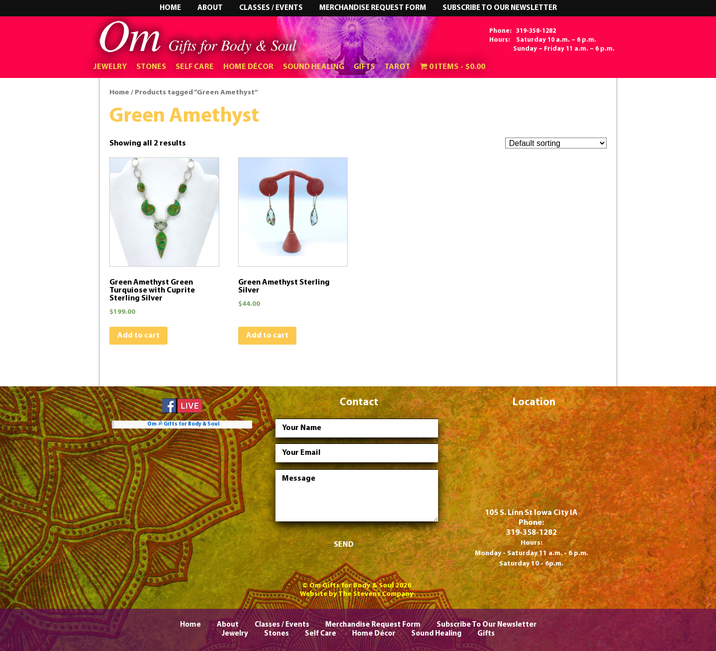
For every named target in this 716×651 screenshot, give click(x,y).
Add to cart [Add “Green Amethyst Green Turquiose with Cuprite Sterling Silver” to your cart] (138, 336)
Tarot (397, 67)
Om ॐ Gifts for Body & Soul (183, 424)
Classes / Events (271, 8)
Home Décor (248, 67)
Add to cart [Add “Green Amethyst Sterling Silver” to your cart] (267, 336)
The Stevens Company (376, 594)
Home (170, 8)
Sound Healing (313, 67)
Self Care (195, 67)
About (210, 8)
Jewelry (110, 67)
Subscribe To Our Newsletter (500, 8)
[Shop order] (556, 143)
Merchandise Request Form (372, 8)
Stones (151, 67)
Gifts (364, 67)
